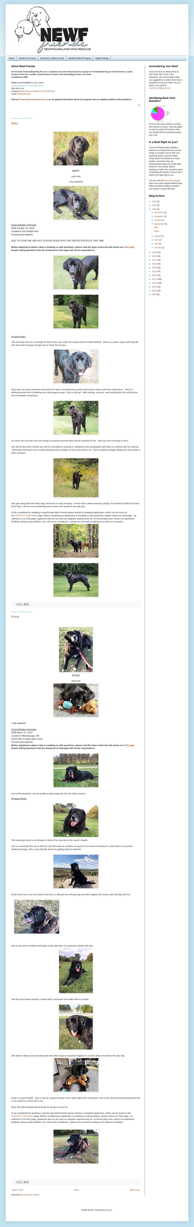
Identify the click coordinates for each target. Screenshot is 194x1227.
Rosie (15, 616)
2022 (154, 201)
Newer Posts (17, 1190)
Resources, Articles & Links (52, 58)
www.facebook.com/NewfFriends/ (27, 85)
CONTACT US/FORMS (26, 515)
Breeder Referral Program (79, 58)
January (158, 247)
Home (11, 58)
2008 (154, 294)
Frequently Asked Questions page (35, 99)
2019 (154, 252)
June (156, 240)
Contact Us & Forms (27, 58)
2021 (154, 205)
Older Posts (135, 1190)
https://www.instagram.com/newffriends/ (38, 91)
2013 (154, 275)
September (159, 224)
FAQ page (129, 247)
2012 (154, 279)
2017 (154, 260)
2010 (154, 287)
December (159, 212)
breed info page (171, 180)
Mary (14, 123)
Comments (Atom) (31, 1195)
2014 (154, 271)
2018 (154, 256)
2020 (154, 209)
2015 (154, 267)
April (156, 243)
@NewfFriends (24, 94)
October (158, 220)
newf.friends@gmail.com (160, 88)
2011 (154, 283)
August (157, 236)
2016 (154, 264)
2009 (154, 291)
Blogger (108, 1210)
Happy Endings (102, 58)
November (159, 216)
